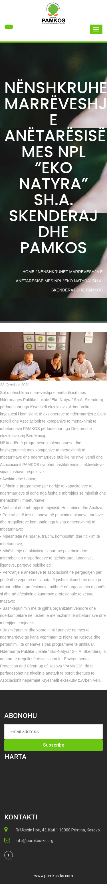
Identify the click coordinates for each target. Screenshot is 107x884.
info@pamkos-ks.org (34, 840)
